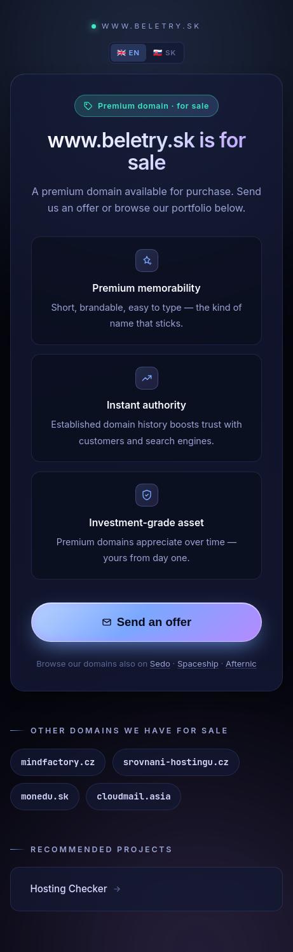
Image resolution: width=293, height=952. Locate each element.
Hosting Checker (75, 889)
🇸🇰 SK (164, 52)
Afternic (241, 663)
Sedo (160, 663)
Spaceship (198, 663)
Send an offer (147, 622)
